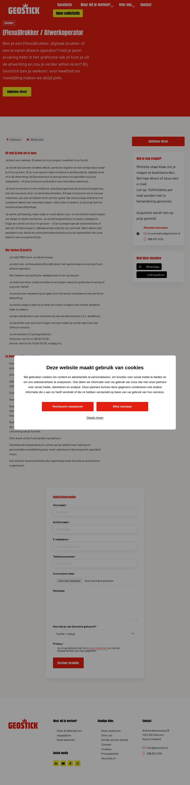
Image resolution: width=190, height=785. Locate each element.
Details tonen (95, 417)
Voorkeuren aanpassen (68, 406)
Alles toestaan (122, 406)
